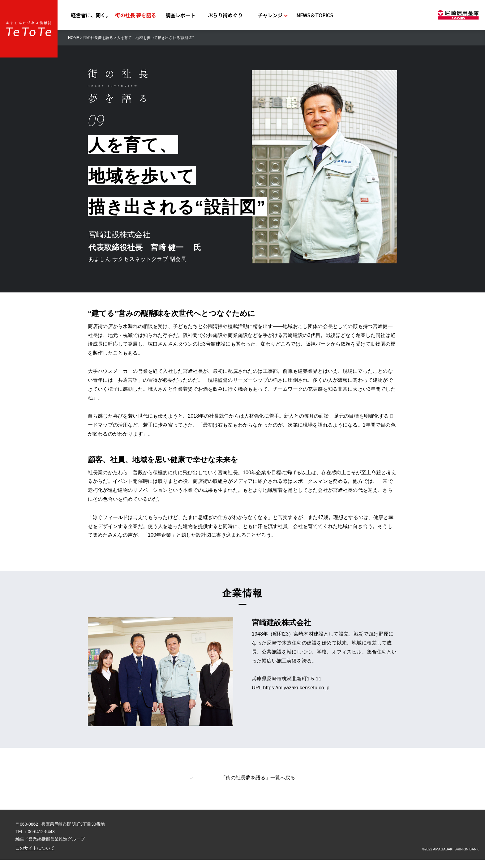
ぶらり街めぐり (225, 15)
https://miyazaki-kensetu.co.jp (296, 688)
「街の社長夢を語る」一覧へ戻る (258, 778)
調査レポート (180, 15)
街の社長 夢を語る (135, 15)
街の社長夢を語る (98, 38)
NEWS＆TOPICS (314, 15)
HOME (73, 38)
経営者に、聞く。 (90, 15)
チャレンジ (270, 15)
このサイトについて (104, 848)
